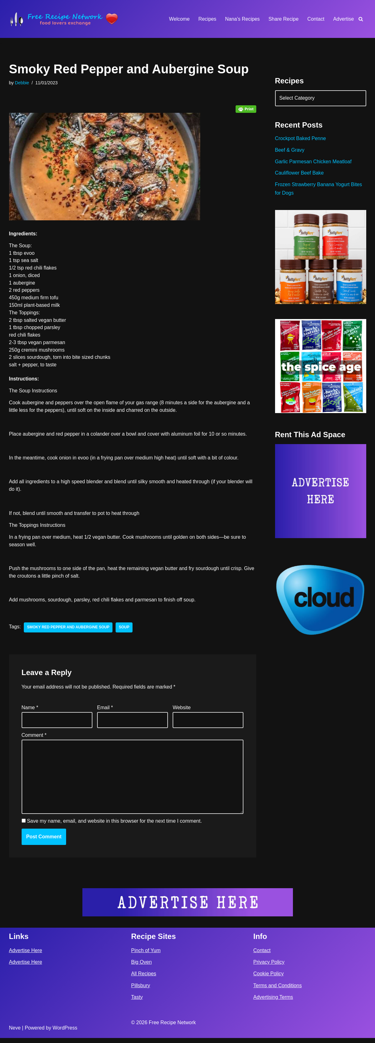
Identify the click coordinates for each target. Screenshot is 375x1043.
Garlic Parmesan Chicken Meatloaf (313, 162)
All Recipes (143, 979)
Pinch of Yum (146, 955)
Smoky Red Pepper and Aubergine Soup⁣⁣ (69, 630)
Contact (315, 19)
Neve (15, 1033)
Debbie (22, 82)
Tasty (137, 1002)
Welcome (178, 19)
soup (125, 630)
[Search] (360, 19)
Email (105, 711)
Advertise (343, 19)
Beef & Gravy (290, 151)
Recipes (206, 19)
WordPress (65, 1033)
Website (182, 711)
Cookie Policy (268, 979)
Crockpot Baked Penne (301, 139)
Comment (34, 739)
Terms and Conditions (277, 990)
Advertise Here (25, 955)
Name (30, 711)
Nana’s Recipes (241, 19)
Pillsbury (140, 990)
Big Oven (141, 967)
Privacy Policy (269, 967)
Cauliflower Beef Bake (299, 174)
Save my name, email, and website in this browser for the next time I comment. (114, 826)
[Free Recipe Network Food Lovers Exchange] (64, 19)
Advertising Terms (273, 1002)
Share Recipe (283, 19)
